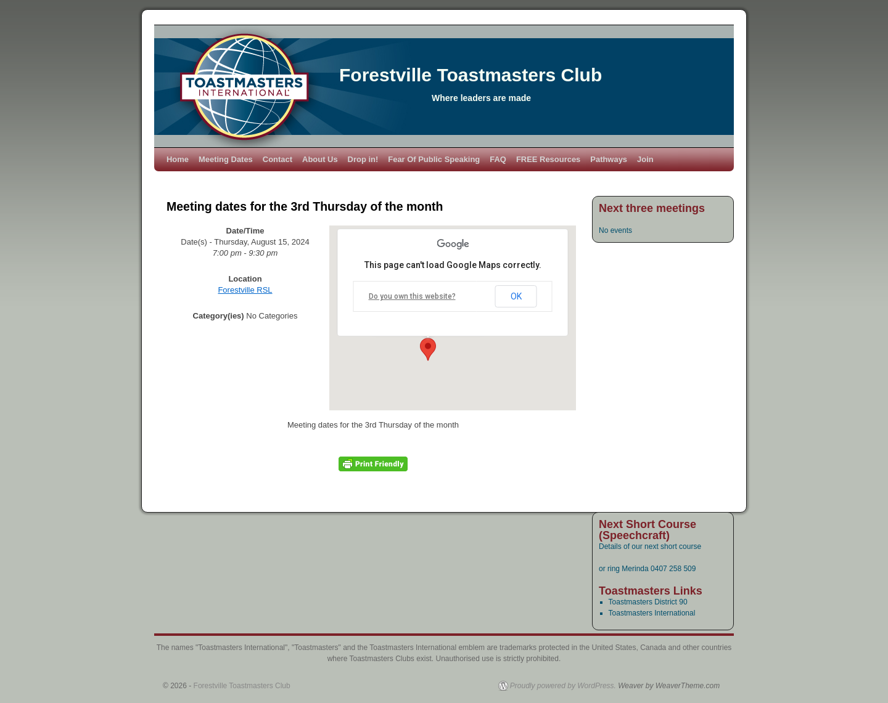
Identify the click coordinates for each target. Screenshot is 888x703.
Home (177, 159)
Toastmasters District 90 (648, 602)
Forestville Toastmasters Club (470, 75)
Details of (615, 546)
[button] (428, 349)
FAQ (498, 159)
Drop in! (363, 159)
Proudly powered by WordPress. (563, 685)
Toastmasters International (652, 613)
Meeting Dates (226, 159)
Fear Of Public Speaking (434, 159)
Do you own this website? (412, 296)
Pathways (608, 159)
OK (516, 296)
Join (645, 159)
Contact (277, 159)
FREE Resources (548, 159)
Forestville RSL (245, 290)
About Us (320, 159)
